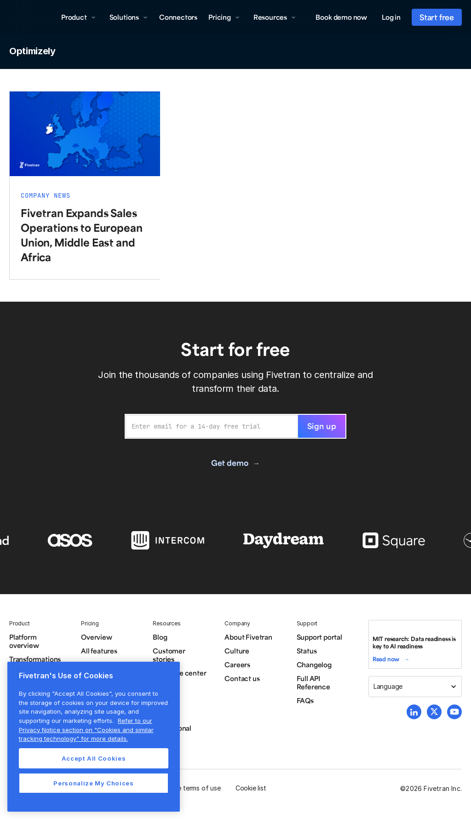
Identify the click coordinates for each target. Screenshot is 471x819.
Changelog (314, 664)
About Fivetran (248, 637)
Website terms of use (189, 788)
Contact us (241, 678)
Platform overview (24, 641)
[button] (78, 17)
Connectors (178, 17)
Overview (96, 637)
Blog (160, 637)
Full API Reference (313, 682)
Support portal (319, 637)
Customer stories (169, 655)
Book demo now (341, 17)
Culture (236, 651)
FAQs (305, 700)
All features (99, 651)
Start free (436, 17)
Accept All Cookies (94, 758)
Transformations (35, 659)
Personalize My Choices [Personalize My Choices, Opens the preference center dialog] (93, 783)
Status (307, 651)
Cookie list (251, 788)
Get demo (229, 463)
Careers (237, 664)
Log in (391, 17)
